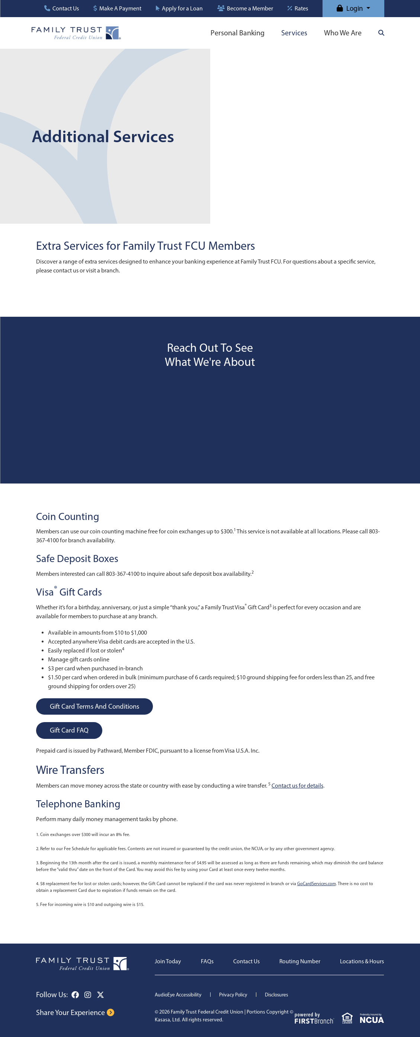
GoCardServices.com (316, 883)
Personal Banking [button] (237, 32)
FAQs (207, 961)
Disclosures (281, 995)
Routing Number (299, 961)
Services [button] (294, 32)
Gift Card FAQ (70, 730)
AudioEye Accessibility (179, 995)
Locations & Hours (361, 961)
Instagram (87, 995)
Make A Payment (120, 8)
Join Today (168, 961)
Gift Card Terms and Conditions (96, 706)
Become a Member (250, 8)
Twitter (100, 995)
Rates (301, 8)
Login (355, 8)
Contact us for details (297, 785)
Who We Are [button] (343, 32)
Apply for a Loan (182, 8)
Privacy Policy (236, 995)
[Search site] (381, 33)
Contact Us (65, 8)
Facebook (75, 995)
